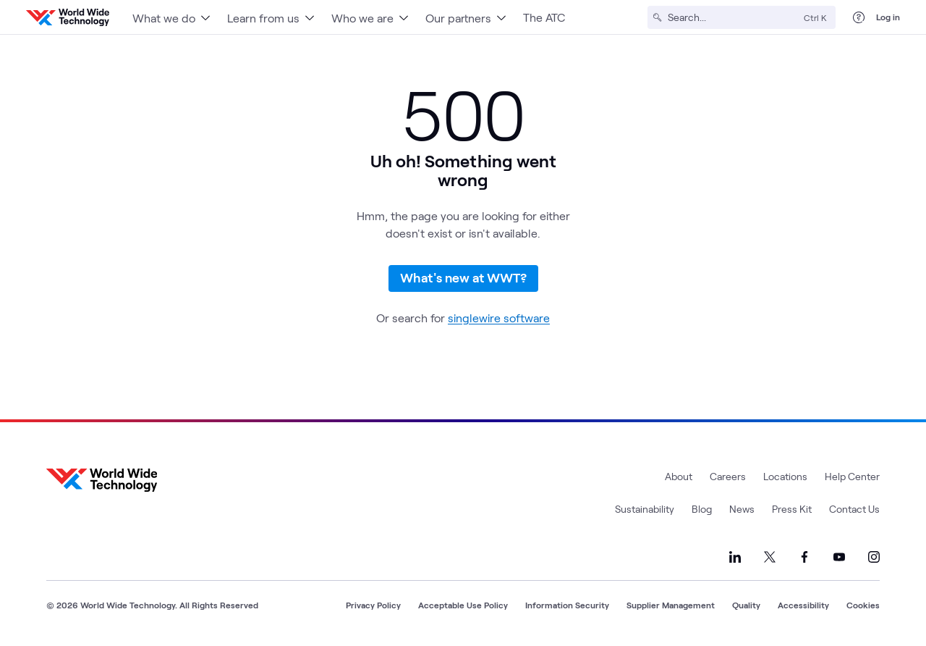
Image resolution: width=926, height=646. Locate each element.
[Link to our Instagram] (874, 557)
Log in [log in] (888, 17)
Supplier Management (670, 605)
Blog (702, 509)
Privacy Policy (373, 605)
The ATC (544, 17)
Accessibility (803, 605)
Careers (728, 476)
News (742, 509)
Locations (785, 476)
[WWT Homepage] (67, 17)
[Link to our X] (770, 557)
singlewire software (499, 317)
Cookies (863, 605)
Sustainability (644, 509)
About (678, 476)
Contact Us (854, 509)
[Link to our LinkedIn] (735, 557)
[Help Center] (859, 17)
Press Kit (792, 509)
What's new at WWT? (463, 277)
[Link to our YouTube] (839, 557)
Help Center (852, 476)
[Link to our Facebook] (804, 557)
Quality (746, 605)
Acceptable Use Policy (463, 605)
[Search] (733, 17)
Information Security (567, 605)
